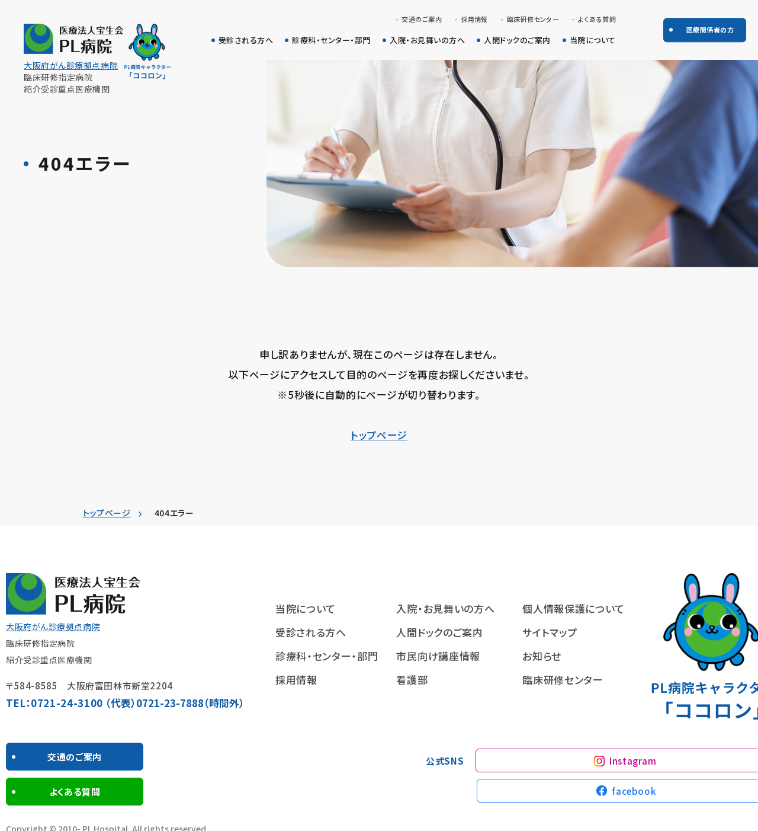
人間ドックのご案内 (517, 40)
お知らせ (541, 655)
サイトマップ (549, 632)
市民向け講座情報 (438, 655)
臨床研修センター (533, 19)
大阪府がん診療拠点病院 (71, 65)
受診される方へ (246, 40)
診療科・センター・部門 (331, 40)
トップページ (379, 434)
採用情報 (474, 19)
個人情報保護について (573, 608)
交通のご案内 (422, 19)
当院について (593, 40)
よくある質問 (597, 19)
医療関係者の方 (710, 29)
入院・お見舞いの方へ (427, 40)
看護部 (412, 679)
